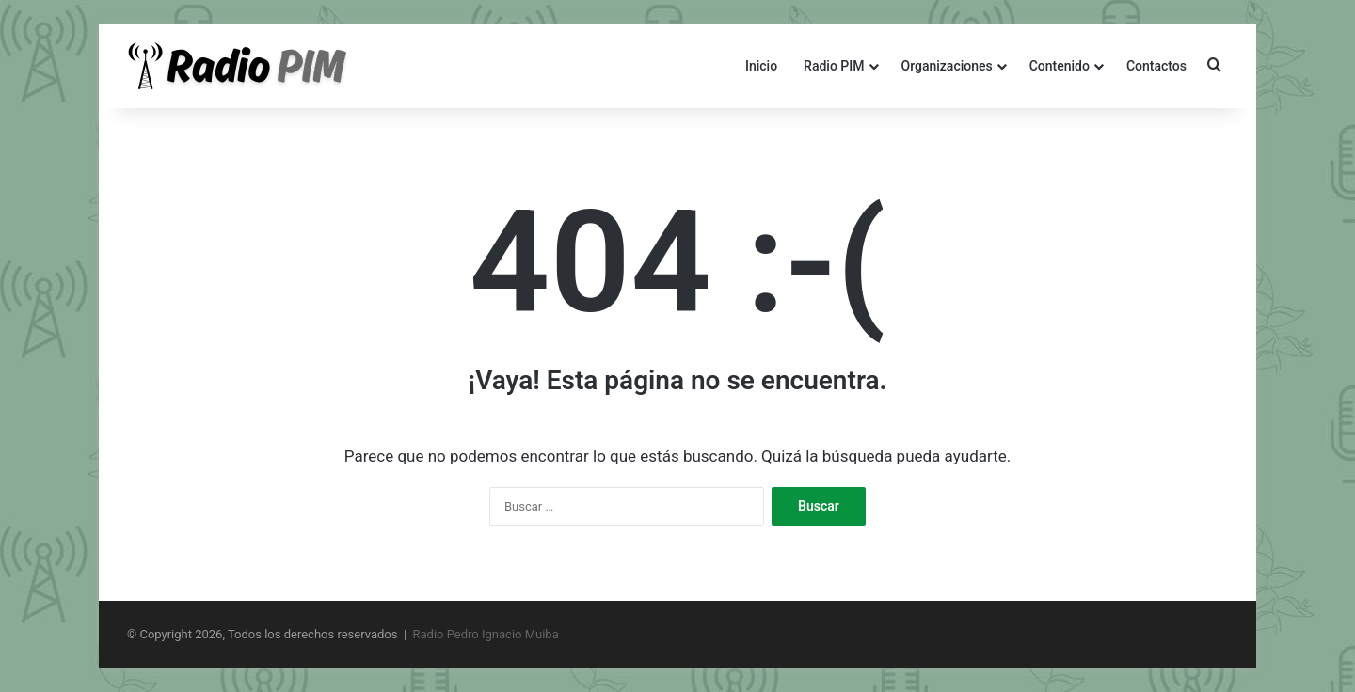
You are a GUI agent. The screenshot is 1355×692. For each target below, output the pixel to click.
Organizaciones (947, 65)
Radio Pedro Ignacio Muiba (486, 634)
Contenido (1059, 65)
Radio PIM (834, 65)
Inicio (761, 65)
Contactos (1156, 65)
